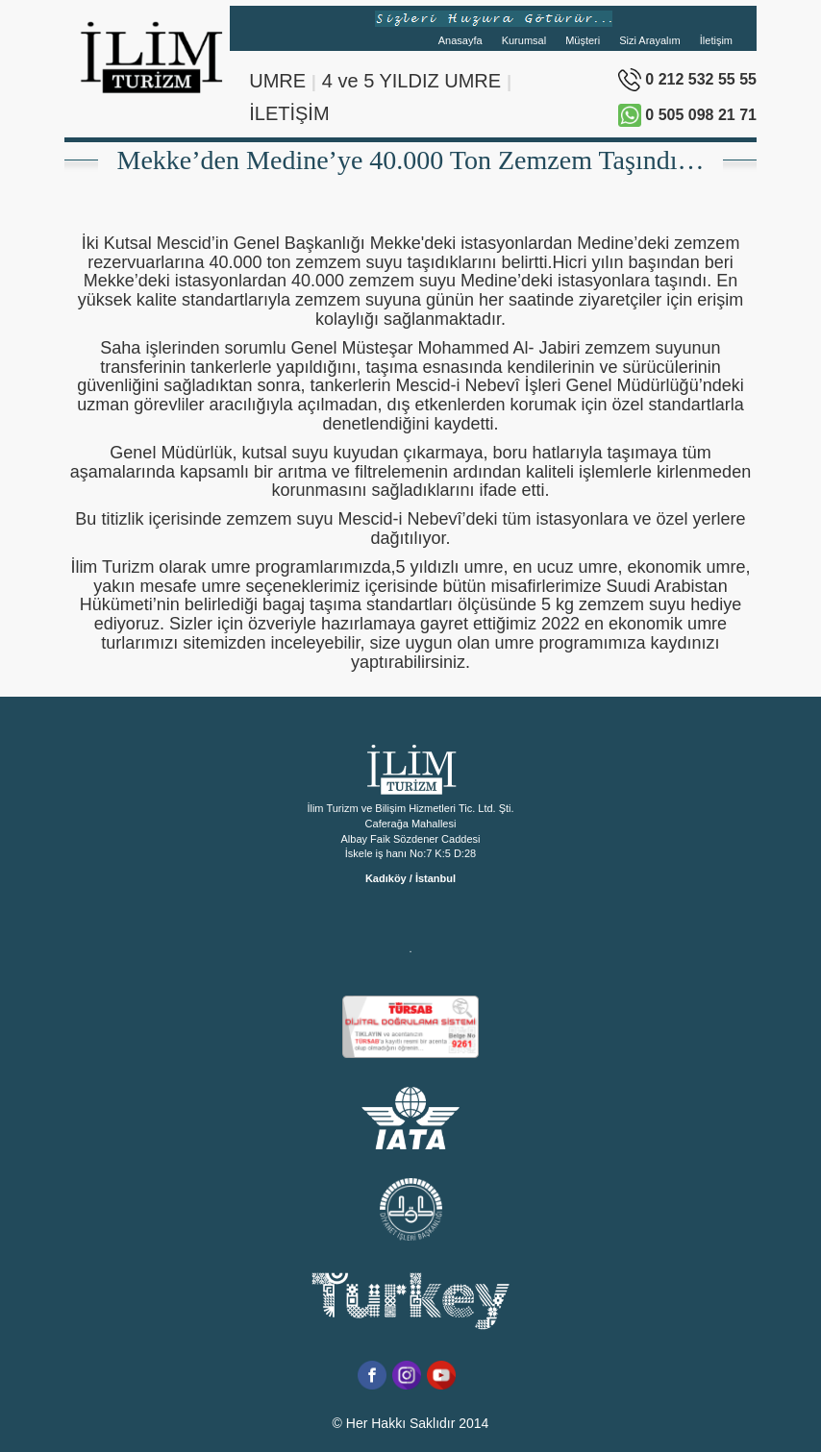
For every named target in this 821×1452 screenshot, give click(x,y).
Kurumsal (524, 40)
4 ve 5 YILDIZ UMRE (411, 80)
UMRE (277, 80)
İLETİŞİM (289, 113)
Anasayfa (460, 40)
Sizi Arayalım (650, 40)
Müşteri (582, 40)
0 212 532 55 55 (687, 79)
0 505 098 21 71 (687, 115)
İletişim (716, 40)
